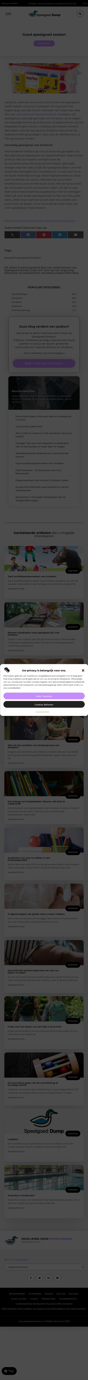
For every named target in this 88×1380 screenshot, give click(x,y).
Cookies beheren (44, 704)
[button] (83, 670)
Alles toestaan (44, 696)
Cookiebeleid (42, 711)
